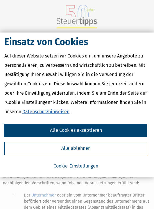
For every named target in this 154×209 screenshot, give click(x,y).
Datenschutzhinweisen (45, 111)
